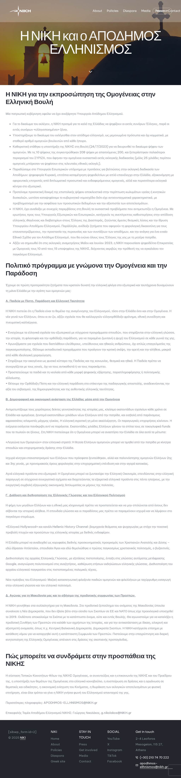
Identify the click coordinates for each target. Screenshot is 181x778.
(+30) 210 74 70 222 (154, 757)
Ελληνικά (138, 11)
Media (92, 11)
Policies (59, 11)
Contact (121, 11)
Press (106, 11)
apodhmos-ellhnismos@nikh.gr (154, 765)
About (44, 11)
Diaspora (76, 11)
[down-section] (90, 71)
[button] (162, 11)
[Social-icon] (113, 738)
